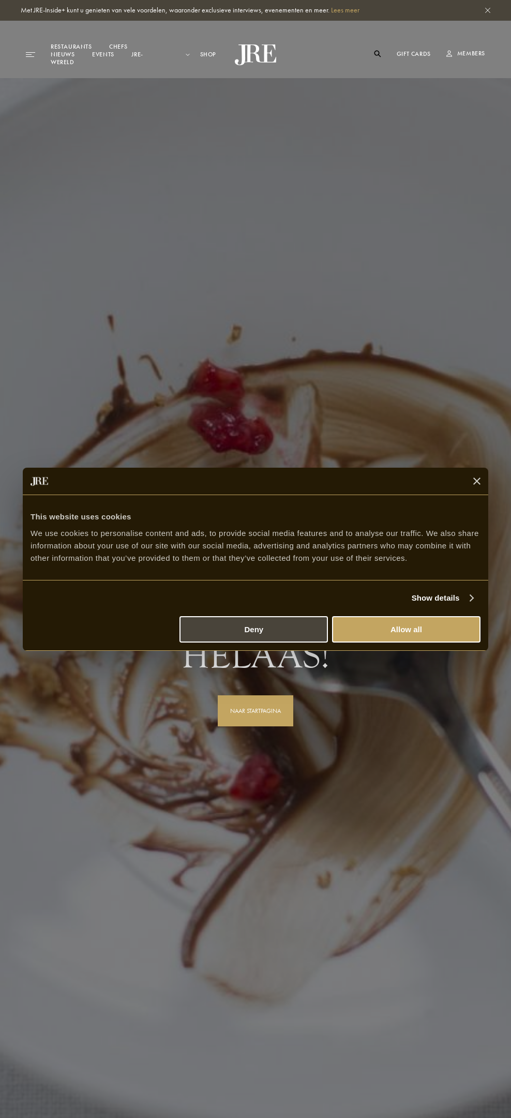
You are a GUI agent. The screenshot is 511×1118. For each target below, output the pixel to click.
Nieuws (63, 54)
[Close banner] (476, 481)
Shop (208, 54)
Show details (436, 597)
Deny (254, 629)
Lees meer (345, 9)
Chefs (118, 46)
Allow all (406, 629)
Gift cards (414, 54)
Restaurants (71, 46)
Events (103, 54)
